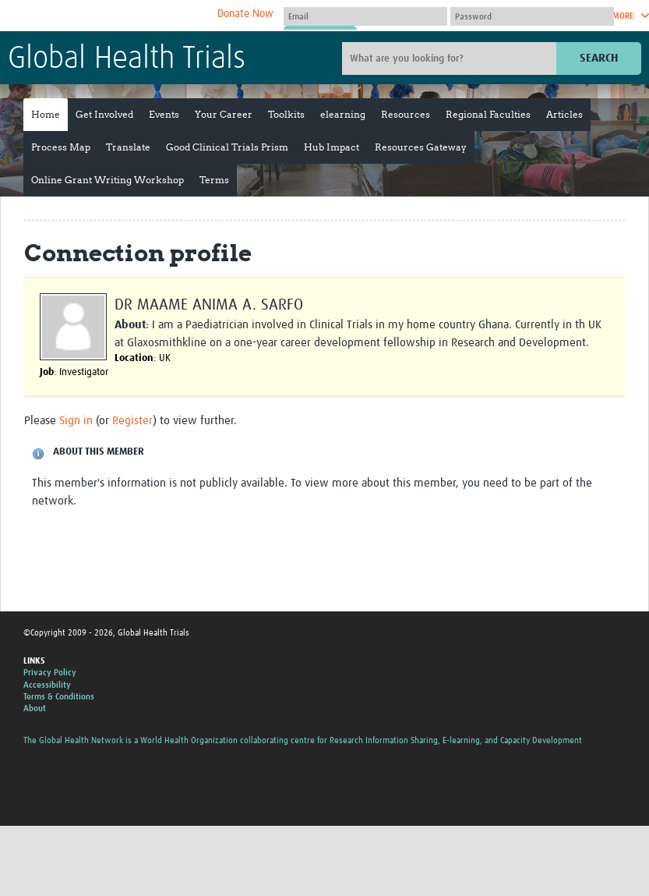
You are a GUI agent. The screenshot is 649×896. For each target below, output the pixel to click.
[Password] (532, 16)
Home (45, 114)
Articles (564, 114)
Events (164, 114)
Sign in (76, 421)
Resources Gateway (421, 147)
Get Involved (104, 114)
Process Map (60, 147)
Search (599, 58)
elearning (342, 114)
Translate (128, 147)
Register (132, 421)
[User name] (365, 16)
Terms (214, 180)
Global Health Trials (126, 59)
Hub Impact (331, 147)
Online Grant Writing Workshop (107, 180)
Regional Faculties (488, 114)
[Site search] (451, 58)
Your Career (223, 114)
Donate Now (245, 14)
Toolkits (286, 114)
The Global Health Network (124, 16)
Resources (405, 114)
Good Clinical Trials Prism (227, 147)
